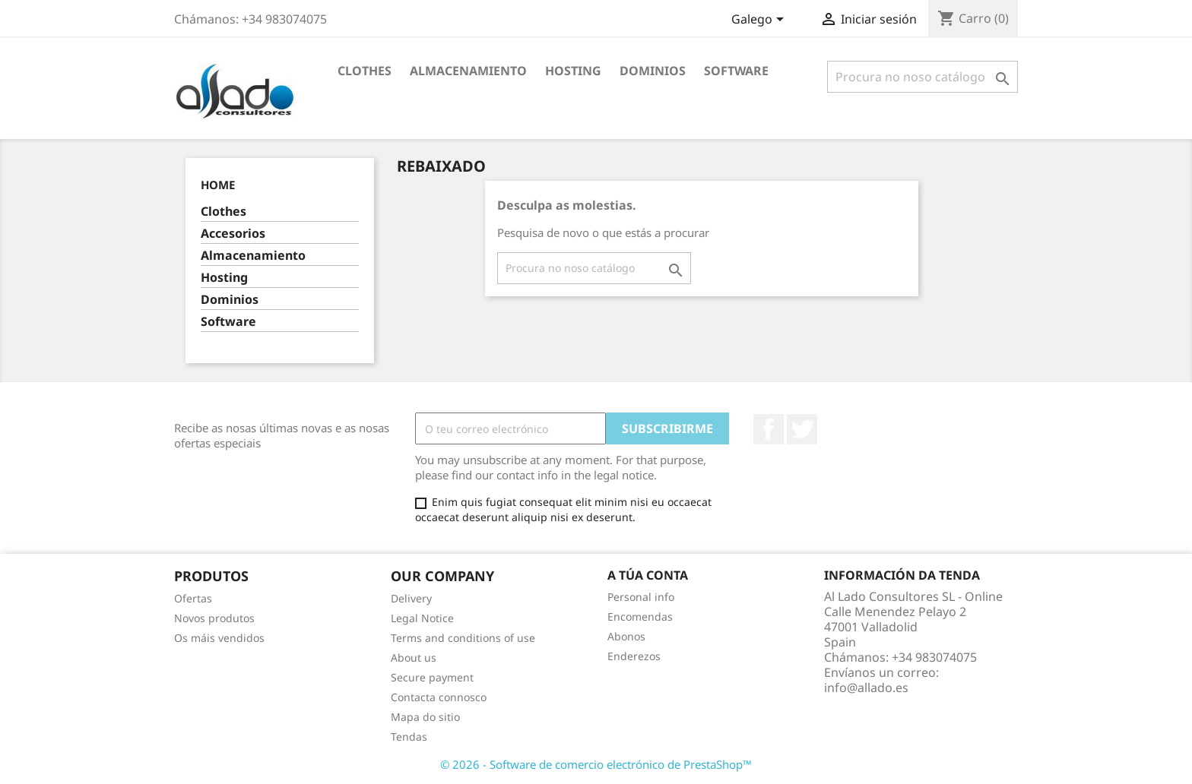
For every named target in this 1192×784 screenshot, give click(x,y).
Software (736, 70)
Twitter (802, 429)
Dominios (653, 70)
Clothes (365, 70)
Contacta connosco (439, 697)
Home (218, 184)
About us (413, 657)
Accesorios (233, 234)
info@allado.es (866, 687)
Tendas (409, 736)
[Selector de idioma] (760, 20)
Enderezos (634, 656)
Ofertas (193, 598)
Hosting (573, 70)
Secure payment (432, 677)
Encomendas (640, 616)
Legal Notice (422, 618)
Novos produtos (214, 618)
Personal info (640, 597)
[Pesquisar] (922, 77)
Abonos (626, 636)
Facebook (768, 429)
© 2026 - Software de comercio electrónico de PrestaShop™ (596, 764)
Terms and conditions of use (463, 638)
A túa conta (647, 575)
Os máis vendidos (219, 638)
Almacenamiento (468, 70)
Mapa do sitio (425, 717)
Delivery (411, 598)
